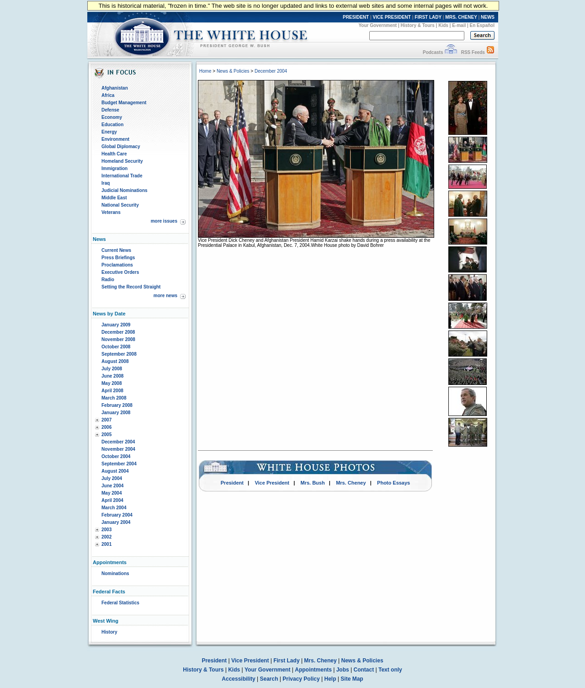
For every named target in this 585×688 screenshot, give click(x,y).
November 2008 (118, 339)
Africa (107, 95)
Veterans (111, 212)
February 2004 (117, 514)
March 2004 (113, 507)
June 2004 (112, 485)
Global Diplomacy (120, 146)
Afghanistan (114, 88)
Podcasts (433, 52)
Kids (443, 25)
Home (205, 71)
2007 (106, 419)
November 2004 (118, 449)
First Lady (286, 660)
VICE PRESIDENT (392, 17)
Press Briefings (118, 257)
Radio (107, 279)
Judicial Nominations (124, 190)
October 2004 (115, 456)
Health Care (114, 153)
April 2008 (112, 390)
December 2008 (118, 332)
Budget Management (123, 102)
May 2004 (111, 493)
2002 (106, 536)
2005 (106, 434)
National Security (120, 205)
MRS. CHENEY (461, 17)
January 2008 (115, 412)
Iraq (105, 183)
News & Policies (233, 71)
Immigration (114, 168)
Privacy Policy (300, 679)
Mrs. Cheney (351, 482)
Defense (110, 109)
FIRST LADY (428, 17)
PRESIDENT (356, 17)
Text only (390, 670)
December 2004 (118, 441)
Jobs (342, 670)
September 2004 (119, 463)
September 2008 (119, 354)
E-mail (459, 25)
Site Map (351, 679)
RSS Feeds (473, 52)
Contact (364, 670)
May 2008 (111, 383)
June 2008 (112, 376)
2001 (106, 544)
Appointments (313, 670)
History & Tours (418, 25)
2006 (106, 427)
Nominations (115, 573)
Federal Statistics (120, 602)
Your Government (377, 25)
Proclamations (117, 264)
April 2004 (112, 500)
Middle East (114, 197)
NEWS (488, 17)
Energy (109, 131)
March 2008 (113, 397)
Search (269, 679)
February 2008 (117, 405)
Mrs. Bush (313, 482)
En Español (482, 25)
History (109, 632)
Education (112, 124)
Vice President (272, 482)
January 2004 (115, 522)
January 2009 (115, 324)
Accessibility (238, 679)
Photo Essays (393, 482)
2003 (106, 529)
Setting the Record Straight (130, 286)
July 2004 (111, 478)
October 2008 (115, 346)
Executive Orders (120, 272)
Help (330, 679)
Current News (116, 250)
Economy (111, 117)
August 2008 (114, 361)
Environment (115, 139)
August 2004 (114, 471)
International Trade (121, 175)
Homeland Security (122, 161)
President (232, 482)
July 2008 (111, 368)
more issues (164, 221)
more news (165, 295)
